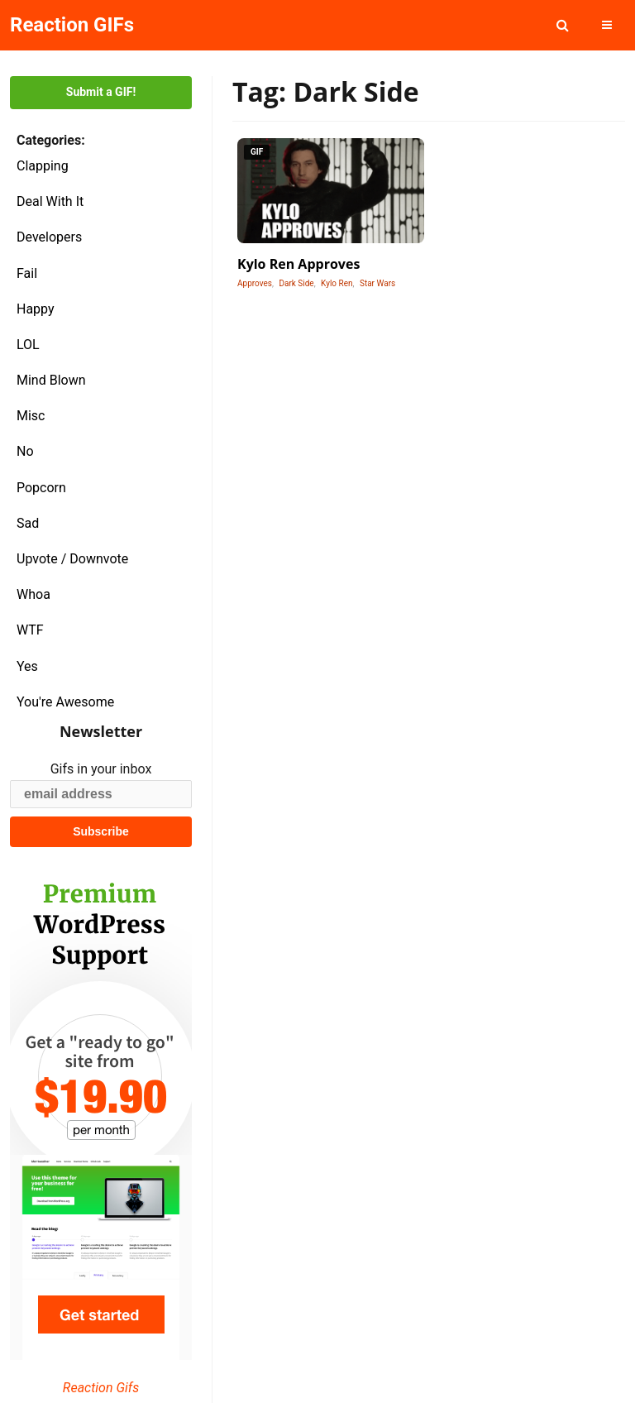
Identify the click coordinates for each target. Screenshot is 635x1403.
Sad (28, 523)
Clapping (43, 166)
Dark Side (296, 283)
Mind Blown (51, 380)
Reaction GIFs (72, 24)
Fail (27, 273)
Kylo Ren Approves (298, 264)
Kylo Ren (336, 283)
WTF (30, 630)
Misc (31, 416)
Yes (27, 666)
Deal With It (50, 201)
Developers (49, 237)
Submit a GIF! (101, 91)
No (25, 451)
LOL (28, 344)
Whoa (33, 594)
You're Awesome (65, 702)
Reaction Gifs (101, 1388)
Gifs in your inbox (101, 769)
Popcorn (41, 488)
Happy (36, 309)
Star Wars (377, 283)
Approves (254, 283)
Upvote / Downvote (72, 559)
